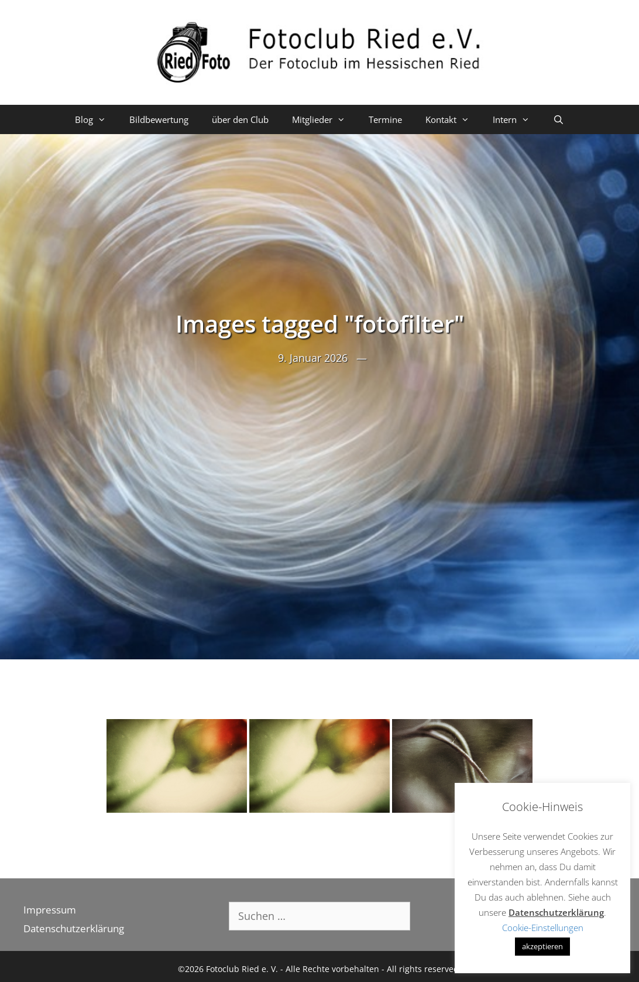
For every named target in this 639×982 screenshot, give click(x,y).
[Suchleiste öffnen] (558, 119)
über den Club (240, 119)
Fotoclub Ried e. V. (242, 968)
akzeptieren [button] (542, 946)
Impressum (49, 909)
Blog (96, 119)
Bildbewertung (158, 119)
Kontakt (453, 119)
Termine (385, 119)
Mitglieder (324, 119)
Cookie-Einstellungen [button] (542, 927)
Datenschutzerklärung (73, 928)
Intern (517, 119)
